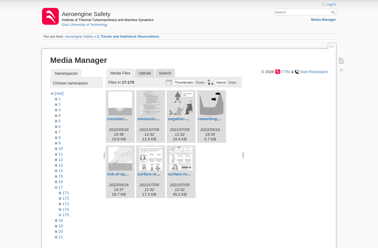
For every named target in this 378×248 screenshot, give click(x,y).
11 (61, 154)
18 (61, 220)
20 (61, 231)
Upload (144, 73)
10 (61, 148)
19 (61, 226)
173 (65, 203)
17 (61, 187)
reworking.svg (211, 119)
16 (61, 181)
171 (65, 192)
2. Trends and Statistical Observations (128, 36)
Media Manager (323, 20)
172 (65, 198)
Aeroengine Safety (79, 36)
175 (65, 214)
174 (65, 209)
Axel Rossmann (314, 71)
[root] (59, 93)
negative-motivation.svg (190, 119)
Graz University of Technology (84, 25)
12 (61, 159)
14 (61, 170)
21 (61, 237)
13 (61, 165)
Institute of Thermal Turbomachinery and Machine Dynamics (108, 20)
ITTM (285, 71)
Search (333, 12)
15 (61, 176)
